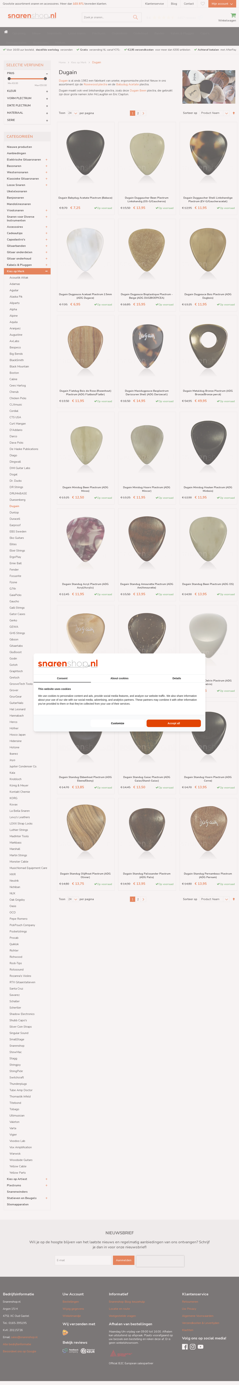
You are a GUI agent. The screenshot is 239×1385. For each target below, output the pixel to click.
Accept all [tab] (174, 723)
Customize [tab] (117, 723)
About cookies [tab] (119, 678)
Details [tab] (177, 678)
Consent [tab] (62, 678)
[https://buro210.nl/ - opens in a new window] (187, 664)
